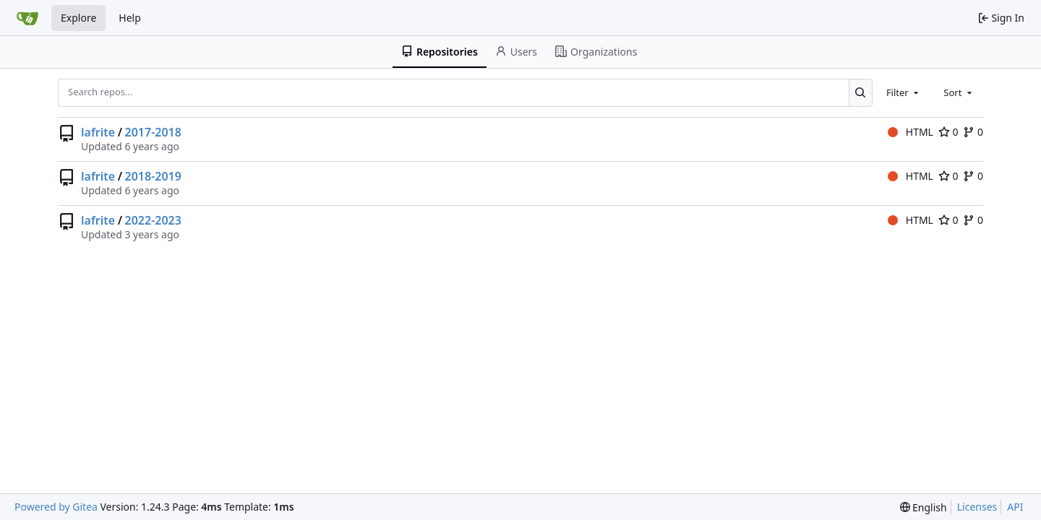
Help (130, 18)
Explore (78, 18)
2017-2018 (153, 132)
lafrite (98, 132)
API (1015, 507)
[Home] (27, 18)
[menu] (923, 507)
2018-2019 (153, 176)
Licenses (977, 507)
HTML (910, 132)
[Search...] (861, 92)
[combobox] (904, 92)
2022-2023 (153, 220)
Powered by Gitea (56, 507)
